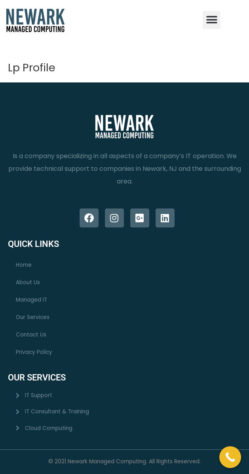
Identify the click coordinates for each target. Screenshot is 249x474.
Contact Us (31, 334)
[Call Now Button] (230, 457)
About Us (28, 282)
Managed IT (31, 300)
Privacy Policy (34, 352)
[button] (211, 20)
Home (24, 265)
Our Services (32, 317)
